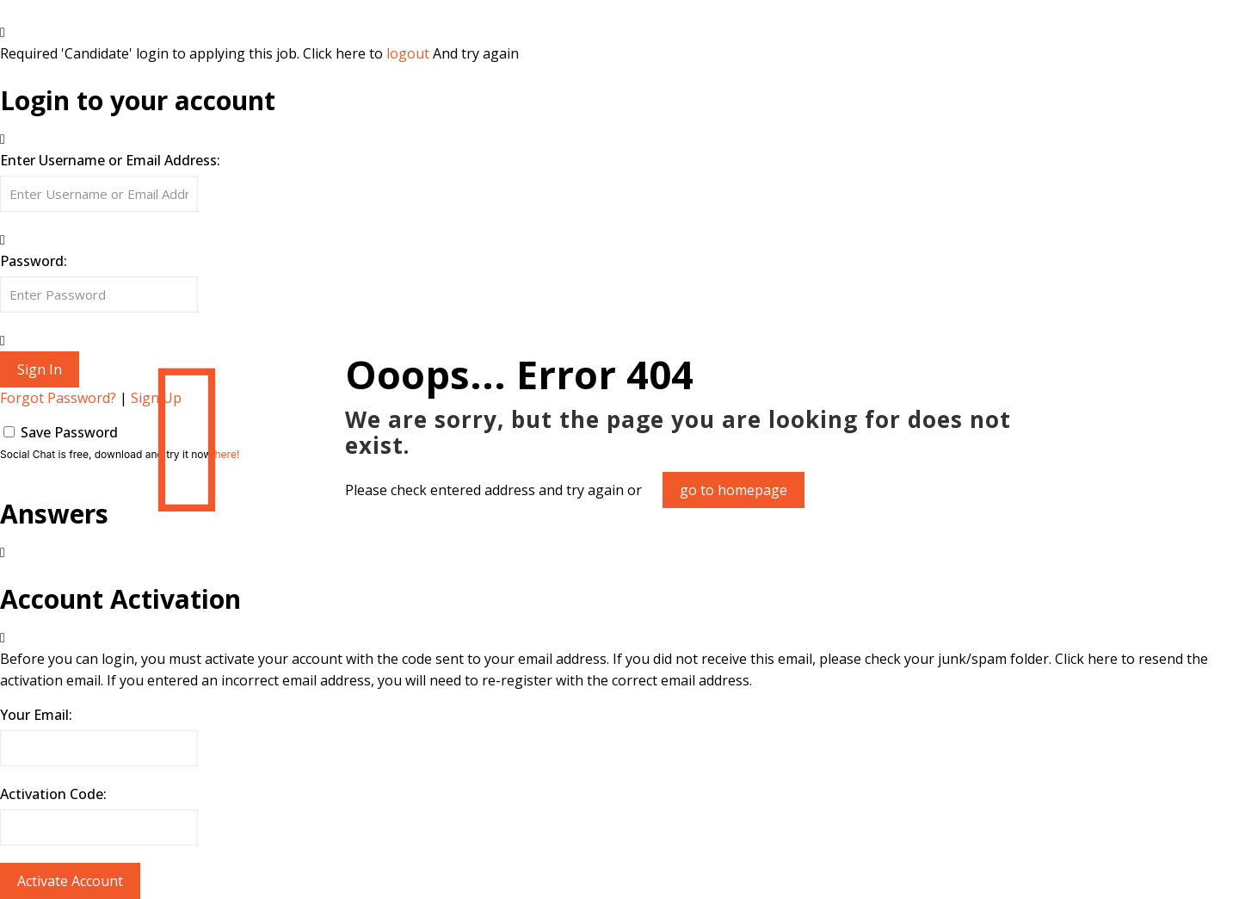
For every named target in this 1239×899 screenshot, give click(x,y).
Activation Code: (53, 793)
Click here (1086, 658)
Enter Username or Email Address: (110, 160)
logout (407, 53)
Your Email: (36, 714)
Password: (33, 260)
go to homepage (733, 489)
